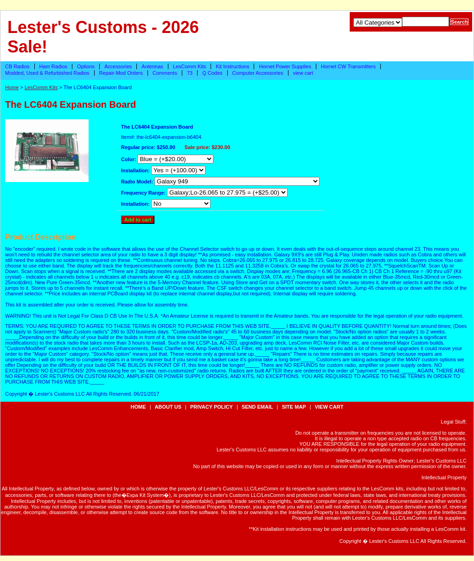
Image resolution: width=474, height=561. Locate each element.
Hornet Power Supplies (285, 66)
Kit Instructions (232, 66)
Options (86, 66)
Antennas (152, 66)
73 (189, 73)
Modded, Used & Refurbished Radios (47, 73)
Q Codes (212, 73)
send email (257, 407)
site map (294, 407)
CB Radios (17, 66)
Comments (165, 73)
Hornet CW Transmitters (348, 66)
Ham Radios (53, 66)
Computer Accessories (257, 73)
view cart (303, 73)
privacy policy (211, 407)
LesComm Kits (189, 66)
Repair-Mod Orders (121, 73)
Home (12, 87)
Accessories (118, 66)
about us (168, 407)
